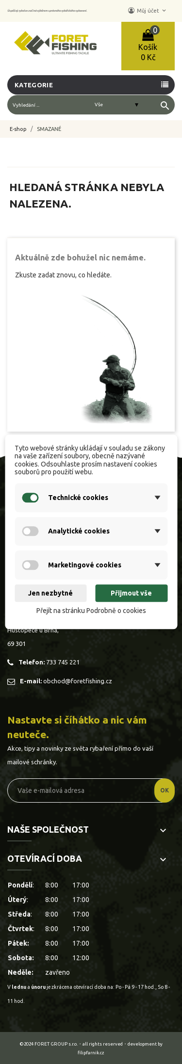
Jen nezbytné (50, 593)
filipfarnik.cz (91, 1052)
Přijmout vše (131, 593)
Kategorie (34, 84)
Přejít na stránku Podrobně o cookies (91, 610)
